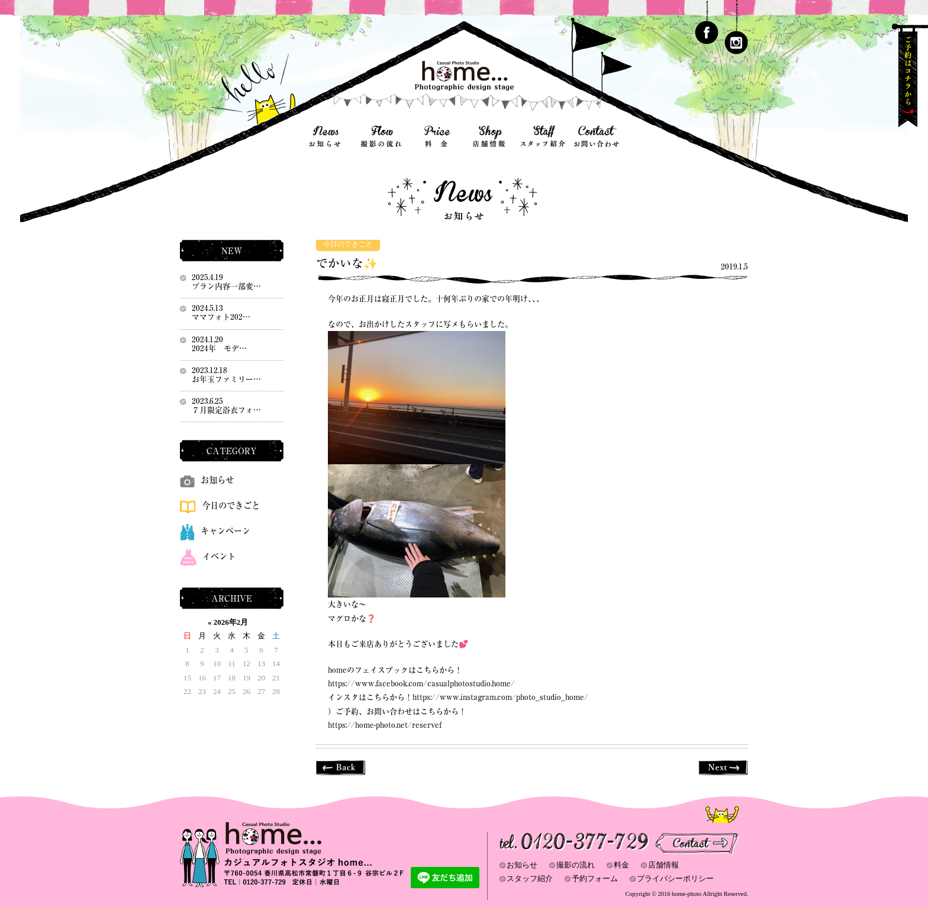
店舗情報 (663, 864)
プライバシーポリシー (675, 878)
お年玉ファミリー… (226, 379)
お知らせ (207, 480)
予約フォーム (595, 878)
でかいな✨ (347, 263)
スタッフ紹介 (530, 878)
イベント (208, 556)
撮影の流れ (575, 864)
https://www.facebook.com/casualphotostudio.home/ (421, 683)
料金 (621, 864)
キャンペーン (215, 530)
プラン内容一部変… (226, 286)
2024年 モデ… (219, 348)
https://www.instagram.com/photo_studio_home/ (500, 697)
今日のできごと (348, 244)
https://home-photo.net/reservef (385, 725)
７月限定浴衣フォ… (226, 410)
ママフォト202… (221, 317)
